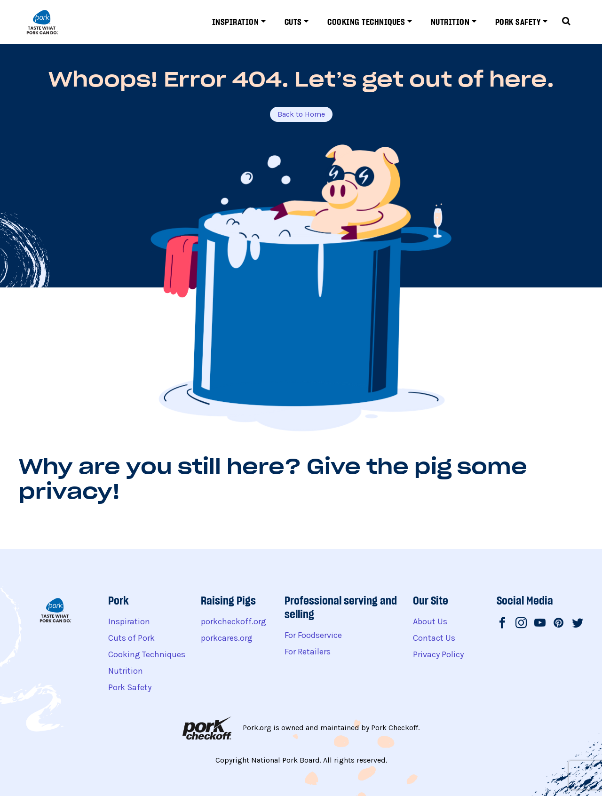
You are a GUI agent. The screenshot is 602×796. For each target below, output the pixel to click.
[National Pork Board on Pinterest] (558, 623)
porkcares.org (227, 638)
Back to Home (301, 114)
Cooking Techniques (366, 21)
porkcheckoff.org (233, 621)
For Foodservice (313, 635)
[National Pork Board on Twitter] (577, 623)
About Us (430, 621)
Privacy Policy (438, 654)
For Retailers (308, 651)
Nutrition (450, 21)
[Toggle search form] (566, 22)
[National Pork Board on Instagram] (521, 623)
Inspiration (235, 21)
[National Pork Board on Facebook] (502, 623)
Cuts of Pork (131, 638)
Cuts (293, 21)
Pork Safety (518, 21)
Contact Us (434, 638)
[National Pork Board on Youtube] (540, 623)
